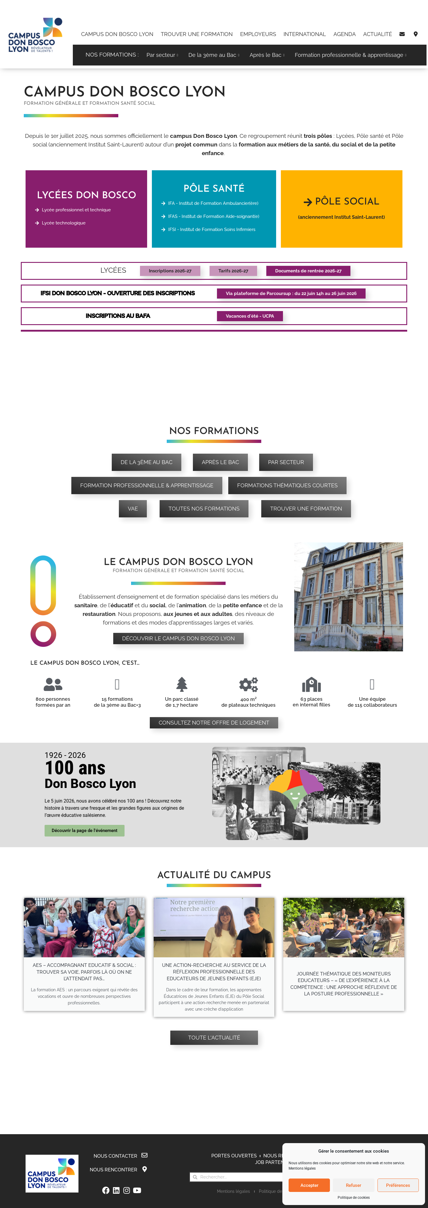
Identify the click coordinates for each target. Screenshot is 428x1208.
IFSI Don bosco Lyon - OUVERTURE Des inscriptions (118, 293)
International (305, 34)
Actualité (377, 34)
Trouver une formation (197, 34)
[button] (291, 293)
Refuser (353, 1185)
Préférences (398, 1185)
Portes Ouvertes (234, 1156)
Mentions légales (302, 1168)
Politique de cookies (354, 1197)
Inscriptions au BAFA (118, 315)
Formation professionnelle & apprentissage (351, 55)
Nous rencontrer (113, 1170)
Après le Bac (268, 55)
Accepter (309, 1185)
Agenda (344, 34)
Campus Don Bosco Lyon (117, 34)
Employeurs (258, 34)
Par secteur (163, 55)
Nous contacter (115, 1156)
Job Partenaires (276, 1162)
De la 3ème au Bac (214, 55)
